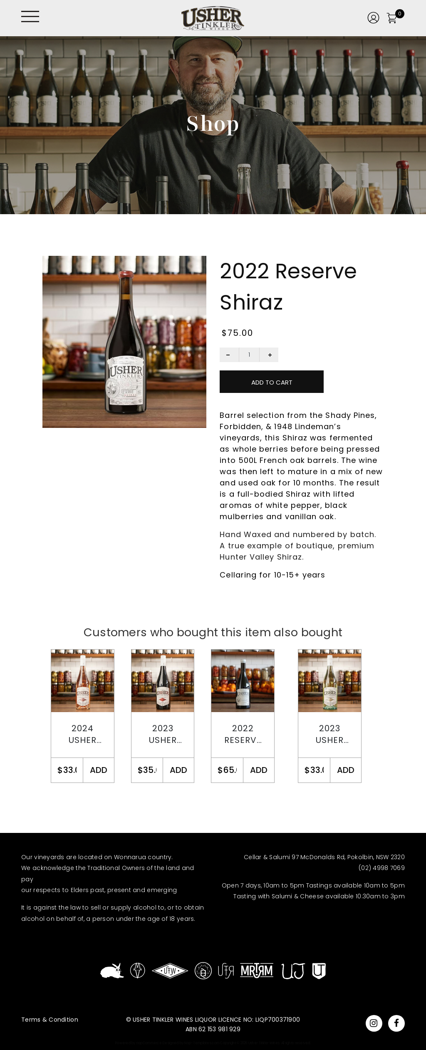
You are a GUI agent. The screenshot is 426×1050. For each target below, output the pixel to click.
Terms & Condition (49, 1019)
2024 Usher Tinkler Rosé (83, 734)
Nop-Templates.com (201, 1043)
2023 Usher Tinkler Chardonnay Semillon (330, 734)
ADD (98, 770)
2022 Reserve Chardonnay (243, 734)
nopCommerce (149, 1043)
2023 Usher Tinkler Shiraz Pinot (163, 734)
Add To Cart (271, 382)
